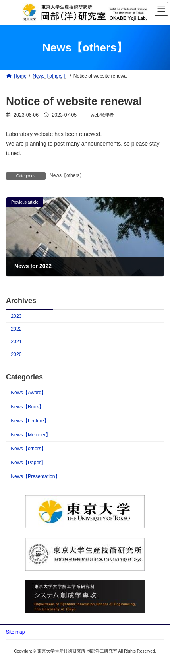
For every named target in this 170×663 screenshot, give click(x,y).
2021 (16, 341)
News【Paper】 (28, 462)
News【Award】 (28, 392)
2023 (16, 316)
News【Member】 (30, 434)
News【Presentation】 (35, 476)
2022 (16, 329)
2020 (16, 354)
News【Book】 (27, 406)
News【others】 (67, 175)
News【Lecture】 (30, 421)
